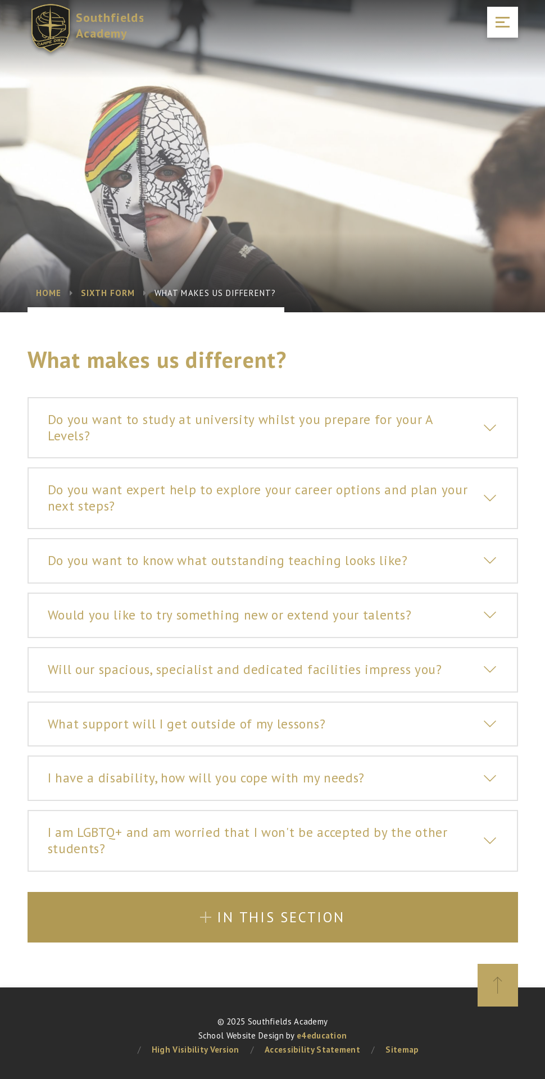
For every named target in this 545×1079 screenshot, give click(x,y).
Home (48, 293)
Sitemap (402, 1049)
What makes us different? (215, 293)
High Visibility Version (195, 1049)
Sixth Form (108, 293)
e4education (322, 1035)
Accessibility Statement (312, 1049)
